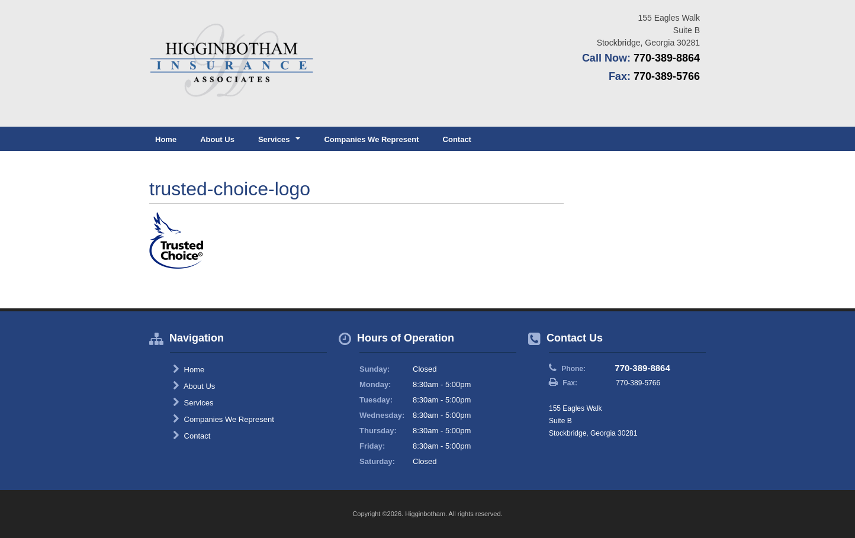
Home (165, 139)
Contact (457, 139)
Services (193, 402)
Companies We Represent (371, 139)
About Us (217, 139)
